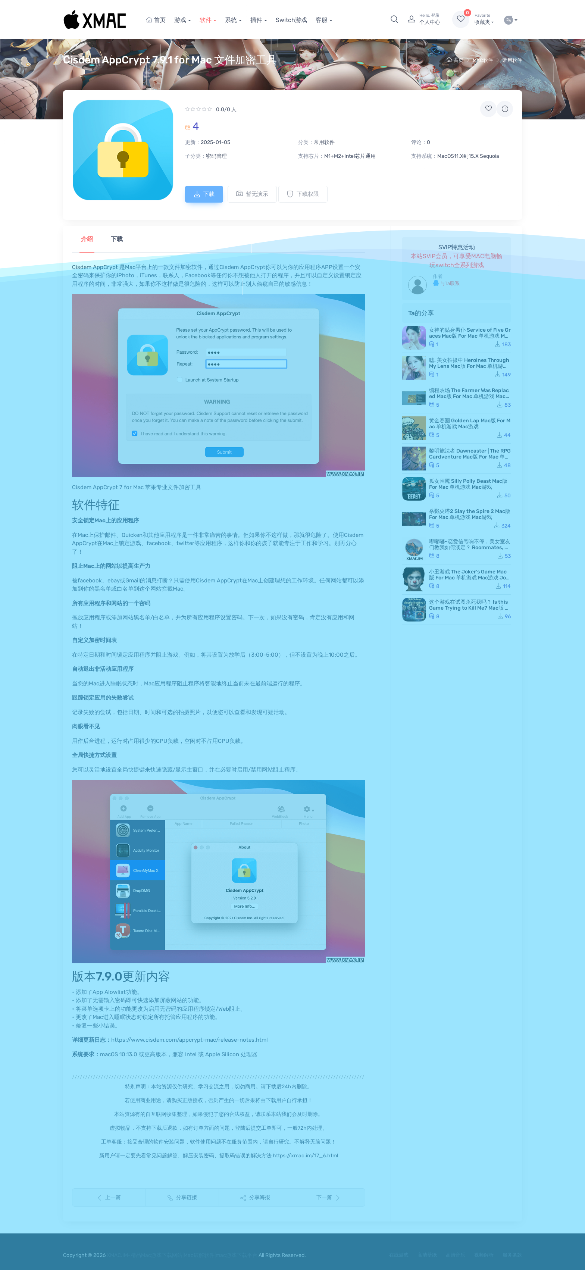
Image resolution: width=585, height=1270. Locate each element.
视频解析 (484, 1255)
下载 (204, 194)
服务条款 (512, 1255)
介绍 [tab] (87, 239)
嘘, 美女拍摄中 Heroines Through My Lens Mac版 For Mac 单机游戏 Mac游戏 (469, 366)
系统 (231, 20)
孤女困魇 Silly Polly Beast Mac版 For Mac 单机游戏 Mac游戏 (468, 484)
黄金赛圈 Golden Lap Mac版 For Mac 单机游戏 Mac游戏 (469, 423)
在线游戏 (399, 1255)
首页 (156, 20)
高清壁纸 (427, 1255)
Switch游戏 (291, 20)
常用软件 (512, 60)
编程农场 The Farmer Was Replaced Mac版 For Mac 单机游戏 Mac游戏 (470, 396)
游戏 (180, 20)
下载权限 (303, 194)
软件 (206, 20)
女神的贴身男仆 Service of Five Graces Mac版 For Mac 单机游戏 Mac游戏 (470, 336)
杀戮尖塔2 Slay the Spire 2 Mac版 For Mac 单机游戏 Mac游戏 (469, 514)
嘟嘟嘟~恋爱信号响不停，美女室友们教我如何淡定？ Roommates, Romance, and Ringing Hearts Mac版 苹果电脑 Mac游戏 (470, 550)
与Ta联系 (446, 283)
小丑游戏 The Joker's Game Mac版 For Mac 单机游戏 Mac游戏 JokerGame (469, 578)
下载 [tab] (117, 239)
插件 (256, 20)
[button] (394, 19)
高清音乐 (455, 1255)
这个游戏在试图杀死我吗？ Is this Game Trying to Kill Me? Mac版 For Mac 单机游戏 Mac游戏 (470, 608)
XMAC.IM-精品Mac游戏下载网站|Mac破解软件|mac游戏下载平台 (182, 1255)
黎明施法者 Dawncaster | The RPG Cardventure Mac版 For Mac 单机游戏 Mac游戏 (470, 457)
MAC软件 (483, 60)
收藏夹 (484, 19)
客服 (322, 20)
